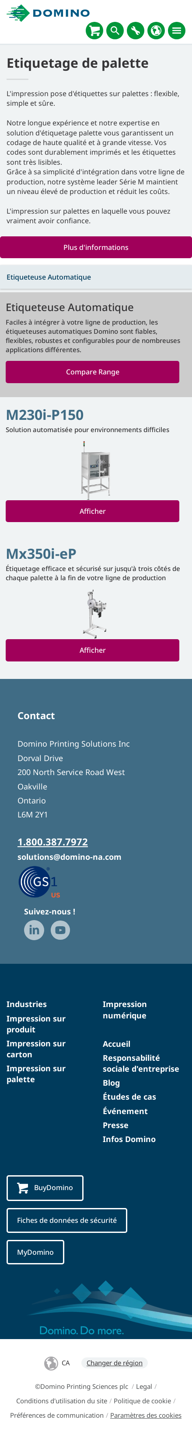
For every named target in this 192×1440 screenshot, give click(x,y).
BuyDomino (45, 1188)
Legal (144, 1386)
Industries (27, 1004)
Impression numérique (125, 1009)
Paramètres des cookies (146, 1415)
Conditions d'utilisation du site (61, 1400)
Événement (125, 1111)
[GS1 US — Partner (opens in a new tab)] (48, 881)
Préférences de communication (57, 1415)
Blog (111, 1082)
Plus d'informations (96, 247)
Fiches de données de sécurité (67, 1220)
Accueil (116, 1043)
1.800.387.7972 (52, 841)
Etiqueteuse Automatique (49, 277)
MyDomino (35, 1252)
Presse (116, 1125)
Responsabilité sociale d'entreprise (141, 1063)
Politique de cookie (142, 1400)
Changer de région (115, 1362)
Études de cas (129, 1096)
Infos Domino (129, 1139)
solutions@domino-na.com (69, 857)
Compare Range (92, 372)
